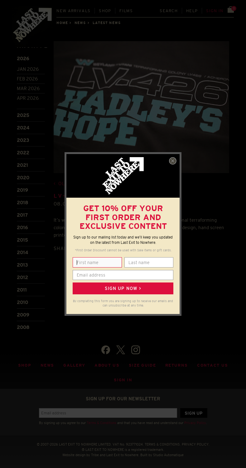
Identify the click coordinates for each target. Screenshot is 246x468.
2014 (22, 252)
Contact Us (212, 365)
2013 (22, 265)
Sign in (214, 10)
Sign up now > (123, 288)
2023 (23, 140)
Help (192, 10)
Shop (105, 10)
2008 (23, 327)
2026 (23, 58)
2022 (23, 152)
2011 (22, 289)
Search (169, 10)
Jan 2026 (28, 69)
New (73, 10)
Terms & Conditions (101, 423)
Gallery (74, 365)
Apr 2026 (28, 98)
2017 (22, 215)
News (80, 23)
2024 (23, 127)
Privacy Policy (195, 423)
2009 (23, 314)
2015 (22, 240)
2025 (23, 115)
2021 (22, 165)
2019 (22, 190)
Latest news (107, 23)
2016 (22, 227)
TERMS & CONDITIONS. (163, 444)
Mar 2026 (28, 88)
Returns (176, 365)
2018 (22, 202)
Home (62, 23)
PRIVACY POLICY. (196, 444)
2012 (22, 277)
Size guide (142, 365)
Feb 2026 (27, 78)
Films (126, 10)
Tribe (95, 455)
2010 (22, 302)
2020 (23, 177)
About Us (106, 365)
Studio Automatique (168, 455)
